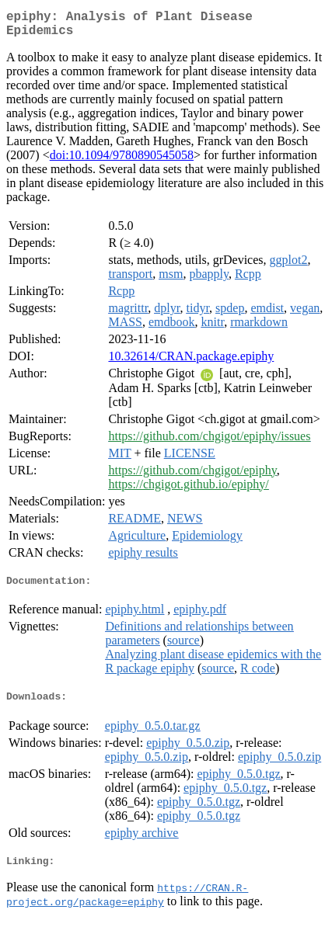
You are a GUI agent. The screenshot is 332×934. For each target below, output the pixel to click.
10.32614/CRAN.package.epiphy (191, 362)
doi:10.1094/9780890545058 (122, 161)
